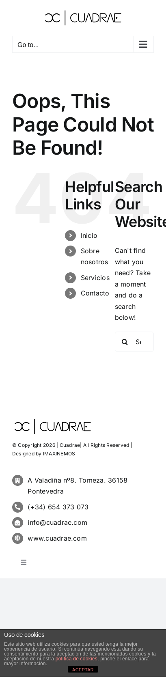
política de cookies (76, 659)
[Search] (125, 342)
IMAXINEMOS (59, 454)
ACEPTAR (83, 669)
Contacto (95, 293)
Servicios (95, 278)
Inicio (89, 235)
